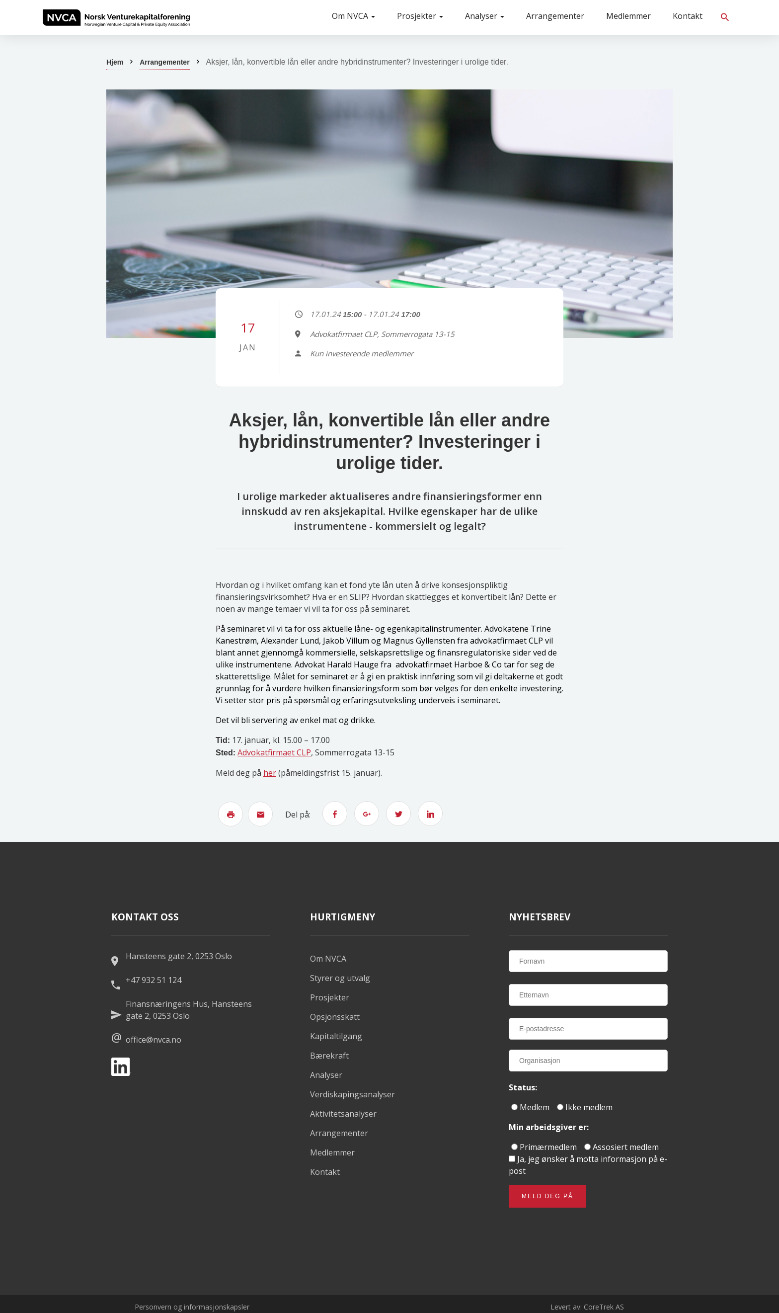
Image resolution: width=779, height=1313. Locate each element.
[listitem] (116, 17)
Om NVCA (353, 15)
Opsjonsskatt (335, 1016)
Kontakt (687, 15)
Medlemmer (628, 15)
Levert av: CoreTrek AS (587, 1307)
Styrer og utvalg (340, 978)
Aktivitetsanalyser (343, 1113)
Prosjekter (420, 15)
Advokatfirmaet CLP (274, 752)
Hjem (114, 62)
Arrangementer (555, 15)
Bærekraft (329, 1055)
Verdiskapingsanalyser (352, 1094)
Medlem (530, 1107)
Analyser (484, 15)
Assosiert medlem (621, 1147)
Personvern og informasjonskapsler (192, 1307)
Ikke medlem (585, 1107)
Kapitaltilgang (336, 1036)
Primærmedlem (544, 1147)
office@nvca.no (153, 1039)
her (269, 772)
